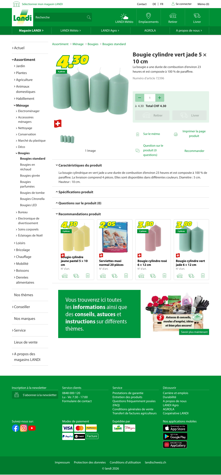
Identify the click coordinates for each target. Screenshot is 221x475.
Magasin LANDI (30, 31)
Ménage (22, 105)
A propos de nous (188, 31)
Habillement (25, 98)
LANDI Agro (109, 31)
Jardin (20, 66)
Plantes (21, 72)
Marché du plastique (32, 141)
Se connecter (184, 4)
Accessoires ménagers (26, 119)
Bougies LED (28, 205)
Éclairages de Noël (30, 235)
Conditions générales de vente (133, 409)
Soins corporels (28, 229)
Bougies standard (32, 159)
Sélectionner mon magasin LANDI (42, 4)
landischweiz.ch (155, 462)
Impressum (62, 462)
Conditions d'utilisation (125, 462)
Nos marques (24, 318)
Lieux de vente (26, 342)
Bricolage (23, 249)
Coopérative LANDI (175, 413)
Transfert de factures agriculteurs (135, 413)
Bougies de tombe (32, 193)
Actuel (19, 47)
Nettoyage (25, 128)
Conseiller (22, 306)
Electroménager (29, 111)
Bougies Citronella (32, 199)
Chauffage (24, 256)
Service (20, 330)
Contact (141, 4)
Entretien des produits (127, 397)
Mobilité (22, 263)
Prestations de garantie (128, 393)
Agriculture (24, 79)
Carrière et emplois (175, 393)
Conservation (27, 134)
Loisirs (20, 243)
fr (161, 4)
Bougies (24, 153)
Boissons (22, 270)
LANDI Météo (70, 31)
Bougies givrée (30, 176)
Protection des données (90, 462)
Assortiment (24, 59)
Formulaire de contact (77, 401)
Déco (21, 147)
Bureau (23, 212)
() (203, 4)
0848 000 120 (71, 393)
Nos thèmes (23, 294)
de (154, 4)
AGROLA (150, 31)
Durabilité (169, 397)
